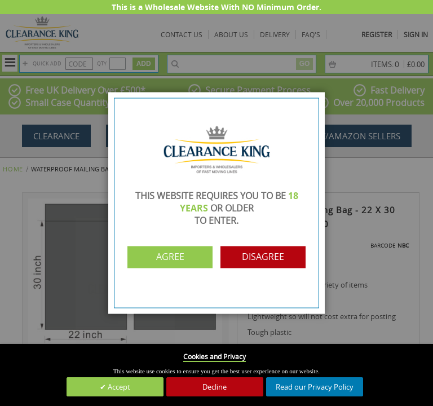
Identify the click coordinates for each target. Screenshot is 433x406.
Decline (214, 387)
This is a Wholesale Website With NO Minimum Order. (216, 7)
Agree (167, 257)
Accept (118, 387)
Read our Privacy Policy (315, 387)
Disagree (266, 257)
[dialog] (216, 203)
